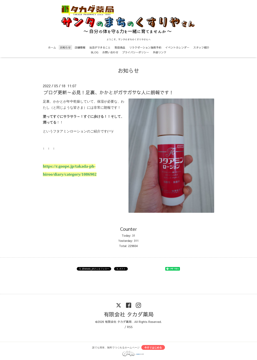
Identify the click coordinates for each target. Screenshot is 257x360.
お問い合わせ (110, 52)
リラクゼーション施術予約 (145, 47)
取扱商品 (120, 47)
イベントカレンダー (177, 47)
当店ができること (100, 47)
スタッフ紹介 (201, 47)
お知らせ (65, 47)
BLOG (94, 52)
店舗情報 (80, 47)
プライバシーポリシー (135, 52)
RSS (130, 327)
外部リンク (159, 52)
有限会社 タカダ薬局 (128, 314)
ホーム (52, 47)
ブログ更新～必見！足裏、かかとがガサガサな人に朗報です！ (109, 92)
